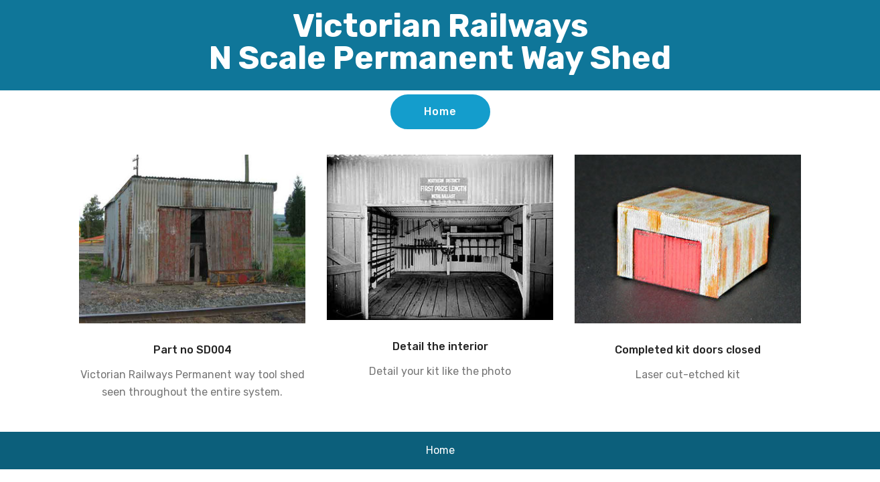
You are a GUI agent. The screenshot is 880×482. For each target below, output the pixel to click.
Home (440, 111)
